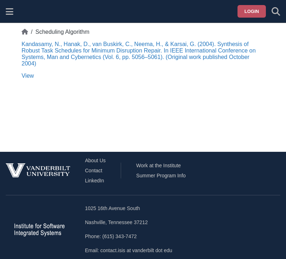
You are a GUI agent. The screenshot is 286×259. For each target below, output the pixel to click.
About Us (95, 160)
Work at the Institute (158, 165)
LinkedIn (94, 180)
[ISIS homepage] (27, 11)
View (28, 76)
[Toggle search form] (276, 11)
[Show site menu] (9, 11)
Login (251, 11)
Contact (93, 170)
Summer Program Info (161, 175)
